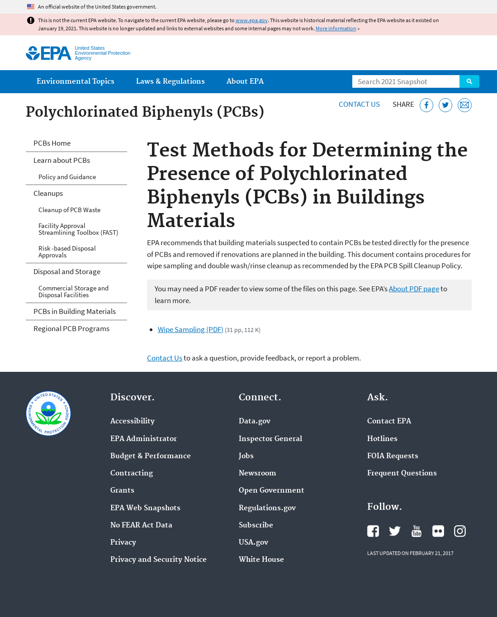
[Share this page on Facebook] (427, 105)
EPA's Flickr (438, 531)
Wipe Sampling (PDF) (190, 329)
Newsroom (257, 474)
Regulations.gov (267, 508)
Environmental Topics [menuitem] (75, 81)
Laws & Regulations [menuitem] (170, 81)
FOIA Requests (392, 456)
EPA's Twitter (395, 531)
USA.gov (253, 543)
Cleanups (48, 193)
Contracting (131, 474)
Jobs (246, 456)
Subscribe (256, 526)
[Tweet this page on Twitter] (446, 105)
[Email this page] (465, 105)
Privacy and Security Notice (158, 560)
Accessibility (132, 422)
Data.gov (254, 422)
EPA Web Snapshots (145, 508)
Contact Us (359, 104)
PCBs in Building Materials (74, 311)
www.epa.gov (252, 20)
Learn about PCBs (61, 160)
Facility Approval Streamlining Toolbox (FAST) (78, 229)
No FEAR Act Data (141, 526)
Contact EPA (389, 422)
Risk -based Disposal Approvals (67, 251)
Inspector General (270, 439)
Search (469, 81)
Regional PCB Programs (71, 328)
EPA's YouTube (416, 531)
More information (336, 28)
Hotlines (382, 439)
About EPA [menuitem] (245, 81)
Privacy (123, 543)
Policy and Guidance (67, 176)
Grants (122, 491)
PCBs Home (52, 143)
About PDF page (414, 289)
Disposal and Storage (66, 271)
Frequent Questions (402, 474)
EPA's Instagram (460, 531)
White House (261, 560)
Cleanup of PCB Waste (69, 209)
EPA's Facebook (373, 531)
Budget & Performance (150, 456)
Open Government (271, 491)
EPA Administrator (143, 439)
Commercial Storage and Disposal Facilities (73, 291)
